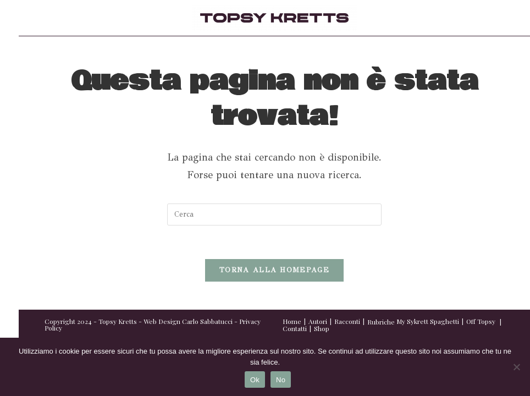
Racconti (347, 321)
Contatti (295, 328)
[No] (516, 366)
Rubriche (381, 321)
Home (292, 321)
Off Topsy (480, 321)
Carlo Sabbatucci (207, 321)
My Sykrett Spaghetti (427, 321)
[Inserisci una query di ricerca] (274, 215)
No (280, 380)
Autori (317, 321)
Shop (321, 328)
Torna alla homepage (274, 270)
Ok (255, 380)
